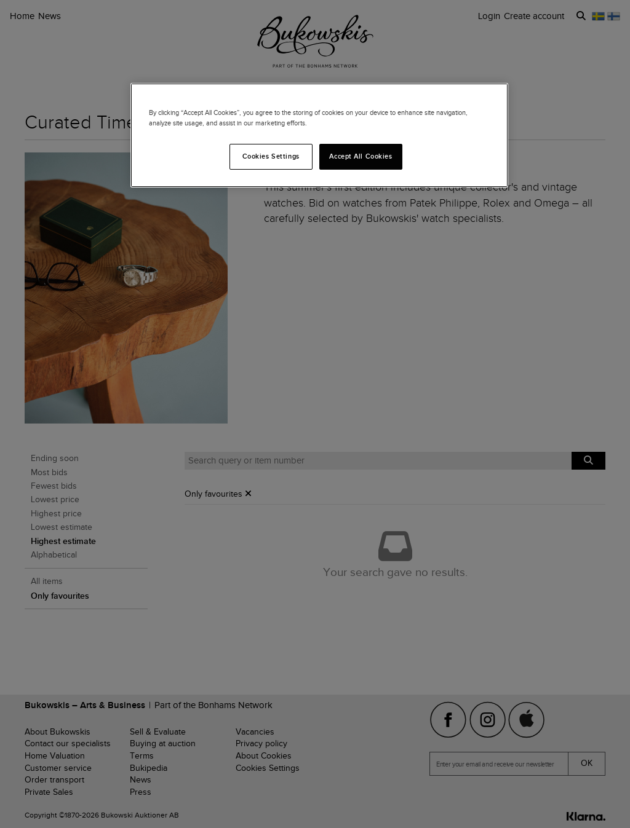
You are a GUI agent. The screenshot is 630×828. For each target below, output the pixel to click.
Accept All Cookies (360, 156)
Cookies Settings (271, 156)
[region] (319, 135)
